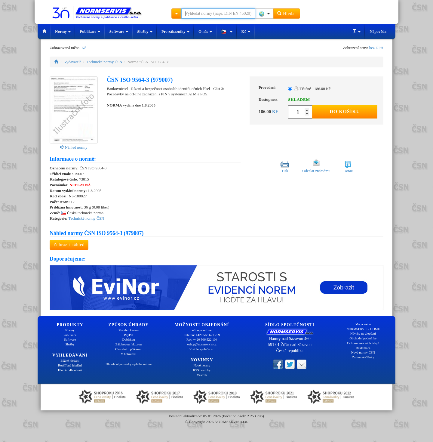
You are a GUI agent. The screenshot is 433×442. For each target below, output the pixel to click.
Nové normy (202, 365)
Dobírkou (128, 339)
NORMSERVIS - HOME (363, 329)
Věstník (202, 375)
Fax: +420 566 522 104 (201, 339)
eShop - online (201, 330)
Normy (63, 31)
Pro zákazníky (175, 31)
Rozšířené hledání (70, 365)
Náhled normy (74, 147)
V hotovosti (128, 354)
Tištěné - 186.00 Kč (312, 88)
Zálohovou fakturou (128, 344)
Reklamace (363, 348)
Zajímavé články (363, 357)
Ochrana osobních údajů (363, 343)
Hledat (286, 13)
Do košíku (345, 111)
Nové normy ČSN (363, 352)
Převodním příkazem (129, 349)
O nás (205, 31)
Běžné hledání (69, 360)
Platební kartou (128, 330)
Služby (144, 31)
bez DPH (376, 47)
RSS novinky (201, 370)
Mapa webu (363, 324)
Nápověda (378, 31)
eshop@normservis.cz (201, 344)
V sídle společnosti (201, 349)
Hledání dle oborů (70, 370)
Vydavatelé (72, 62)
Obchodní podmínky (363, 338)
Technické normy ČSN (104, 62)
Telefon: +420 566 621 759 (202, 335)
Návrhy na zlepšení (363, 333)
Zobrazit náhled (69, 245)
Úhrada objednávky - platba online (129, 364)
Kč (245, 31)
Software (118, 31)
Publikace (90, 31)
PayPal (128, 335)
